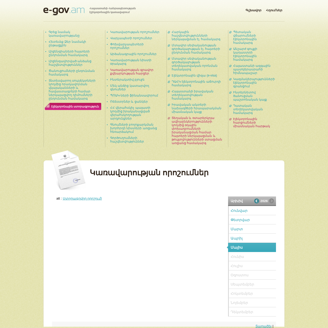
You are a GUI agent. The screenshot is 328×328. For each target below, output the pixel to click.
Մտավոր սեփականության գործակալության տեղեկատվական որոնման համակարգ (195, 64)
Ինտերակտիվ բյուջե (127, 79)
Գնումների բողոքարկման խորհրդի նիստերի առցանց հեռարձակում (133, 128)
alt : (79, 198)
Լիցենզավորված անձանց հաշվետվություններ (70, 63)
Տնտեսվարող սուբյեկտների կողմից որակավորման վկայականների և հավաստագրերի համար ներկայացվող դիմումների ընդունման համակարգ (72, 89)
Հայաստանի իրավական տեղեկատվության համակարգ (192, 95)
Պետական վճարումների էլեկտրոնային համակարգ (245, 37)
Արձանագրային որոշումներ (133, 54)
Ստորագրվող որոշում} (82, 198)
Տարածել (263, 326)
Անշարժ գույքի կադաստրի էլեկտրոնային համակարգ (245, 54)
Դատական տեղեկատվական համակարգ (248, 109)
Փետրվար (240, 220)
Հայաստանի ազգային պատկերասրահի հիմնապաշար (252, 69)
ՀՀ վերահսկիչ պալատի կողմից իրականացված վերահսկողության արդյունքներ (130, 113)
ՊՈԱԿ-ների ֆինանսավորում (134, 95)
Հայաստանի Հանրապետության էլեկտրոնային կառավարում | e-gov (89, 11)
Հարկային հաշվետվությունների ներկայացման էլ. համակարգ (196, 35)
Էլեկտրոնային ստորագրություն (75, 106)
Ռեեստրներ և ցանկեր (129, 101)
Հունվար (239, 211)
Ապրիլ (237, 238)
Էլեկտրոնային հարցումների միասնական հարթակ (251, 122)
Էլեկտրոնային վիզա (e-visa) (194, 75)
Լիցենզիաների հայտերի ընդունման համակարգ (69, 53)
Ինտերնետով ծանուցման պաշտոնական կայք (250, 96)
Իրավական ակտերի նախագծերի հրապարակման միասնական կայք (196, 108)
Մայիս (237, 247)
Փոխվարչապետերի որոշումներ (127, 46)
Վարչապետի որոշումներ (131, 38)
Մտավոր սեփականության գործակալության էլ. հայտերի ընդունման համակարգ (196, 48)
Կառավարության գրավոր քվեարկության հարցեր (131, 71)
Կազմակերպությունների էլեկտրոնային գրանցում (254, 82)
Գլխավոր (253, 9)
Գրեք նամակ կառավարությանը (64, 33)
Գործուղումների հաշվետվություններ (127, 139)
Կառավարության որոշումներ (134, 32)
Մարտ (237, 229)
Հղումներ (274, 9)
